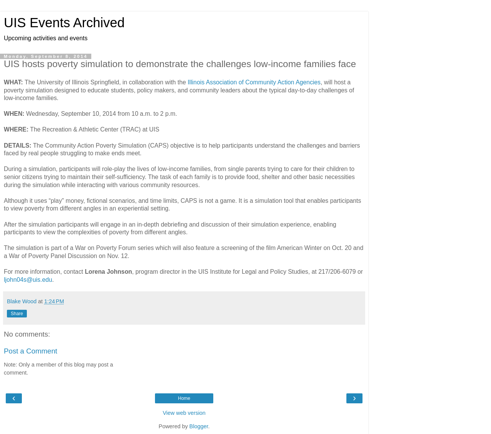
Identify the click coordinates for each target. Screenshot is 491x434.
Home (184, 398)
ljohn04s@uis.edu (28, 279)
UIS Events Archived (64, 22)
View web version (184, 413)
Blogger (198, 426)
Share (17, 313)
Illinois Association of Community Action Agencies (254, 82)
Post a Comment (30, 351)
